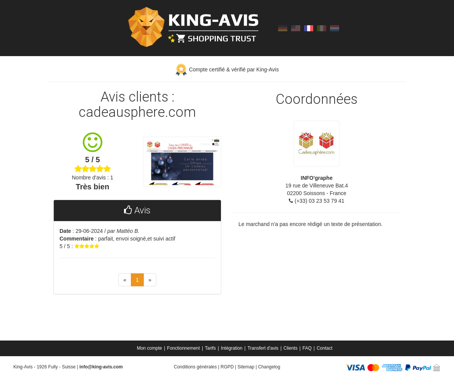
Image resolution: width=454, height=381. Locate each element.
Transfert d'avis (263, 348)
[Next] (149, 279)
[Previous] (124, 279)
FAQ (307, 348)
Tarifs (210, 348)
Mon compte (149, 348)
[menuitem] (150, 348)
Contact (324, 348)
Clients (290, 348)
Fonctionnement (183, 348)
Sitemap (246, 367)
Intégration (232, 348)
